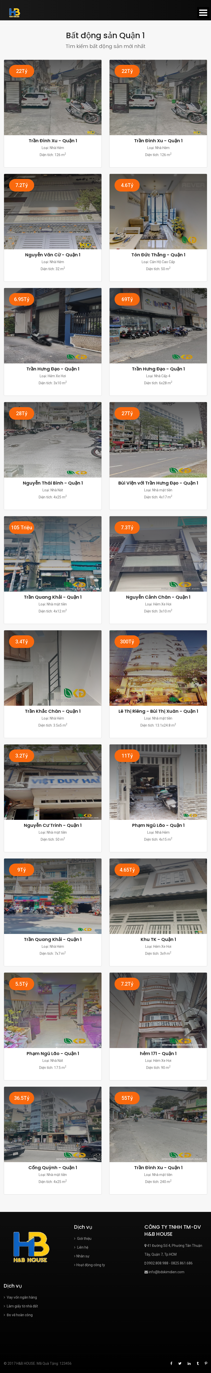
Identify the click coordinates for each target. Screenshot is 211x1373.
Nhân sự (81, 1256)
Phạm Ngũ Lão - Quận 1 (158, 825)
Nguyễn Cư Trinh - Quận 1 (53, 825)
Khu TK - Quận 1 (158, 939)
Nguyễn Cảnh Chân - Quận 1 (158, 597)
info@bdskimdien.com (164, 1272)
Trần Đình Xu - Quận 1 (53, 140)
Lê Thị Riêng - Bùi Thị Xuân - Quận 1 (158, 711)
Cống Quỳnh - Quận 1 (52, 1167)
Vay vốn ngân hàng (20, 1297)
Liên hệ (81, 1247)
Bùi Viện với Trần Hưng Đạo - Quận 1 (158, 483)
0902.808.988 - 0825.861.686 (168, 1263)
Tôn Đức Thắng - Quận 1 (158, 255)
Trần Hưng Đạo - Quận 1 (52, 369)
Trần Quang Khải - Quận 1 (53, 597)
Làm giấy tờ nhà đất (21, 1306)
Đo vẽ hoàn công (18, 1315)
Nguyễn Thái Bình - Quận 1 (53, 483)
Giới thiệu (82, 1239)
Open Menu (203, 12)
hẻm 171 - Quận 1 (158, 1053)
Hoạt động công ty (89, 1265)
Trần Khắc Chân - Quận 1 (53, 711)
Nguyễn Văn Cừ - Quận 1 (52, 255)
